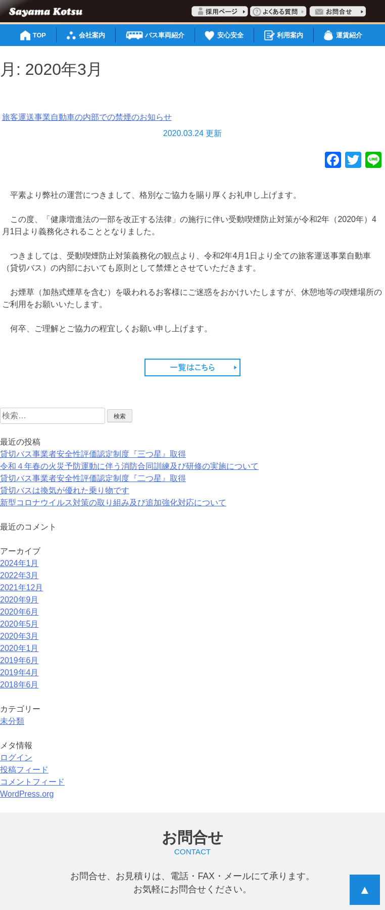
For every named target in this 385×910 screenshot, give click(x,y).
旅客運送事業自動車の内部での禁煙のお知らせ (87, 117)
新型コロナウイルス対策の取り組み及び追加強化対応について (113, 502)
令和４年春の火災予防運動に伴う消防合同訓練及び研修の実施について (129, 466)
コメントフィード (32, 781)
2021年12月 (21, 587)
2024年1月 (19, 563)
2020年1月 (19, 648)
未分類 (12, 721)
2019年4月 (19, 672)
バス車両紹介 (164, 35)
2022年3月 (19, 575)
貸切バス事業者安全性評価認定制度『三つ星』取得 (93, 454)
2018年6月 (19, 684)
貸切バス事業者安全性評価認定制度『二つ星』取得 (93, 478)
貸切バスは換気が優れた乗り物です (64, 490)
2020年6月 (19, 612)
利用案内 (290, 35)
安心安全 (230, 35)
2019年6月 (19, 660)
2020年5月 (19, 624)
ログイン (16, 757)
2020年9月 (19, 599)
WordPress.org (27, 794)
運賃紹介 (349, 35)
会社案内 (92, 35)
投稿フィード (24, 769)
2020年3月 (19, 636)
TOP (39, 35)
